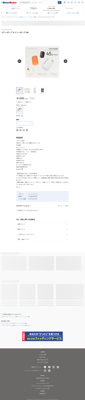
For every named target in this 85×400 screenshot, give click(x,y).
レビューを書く (64, 206)
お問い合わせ (42, 357)
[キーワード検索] (59, 2)
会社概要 (42, 391)
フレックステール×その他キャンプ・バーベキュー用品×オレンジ (17, 325)
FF (22, 115)
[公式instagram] (53, 367)
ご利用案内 (42, 352)
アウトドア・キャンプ (11, 17)
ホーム (3, 17)
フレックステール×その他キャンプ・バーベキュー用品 (15, 323)
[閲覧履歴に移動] (72, 2)
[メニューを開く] (82, 2)
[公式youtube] (58, 367)
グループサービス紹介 (42, 362)
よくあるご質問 (42, 354)
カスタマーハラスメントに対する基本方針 (42, 386)
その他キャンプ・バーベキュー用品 (27, 17)
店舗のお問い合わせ (42, 360)
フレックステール (6, 29)
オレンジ (23, 105)
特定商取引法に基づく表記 (42, 378)
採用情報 (42, 394)
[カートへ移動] (79, 2)
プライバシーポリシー (42, 383)
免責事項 (42, 380)
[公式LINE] (49, 371)
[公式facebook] (49, 367)
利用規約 (42, 375)
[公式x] (45, 367)
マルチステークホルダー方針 (42, 388)
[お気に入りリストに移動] (75, 2)
